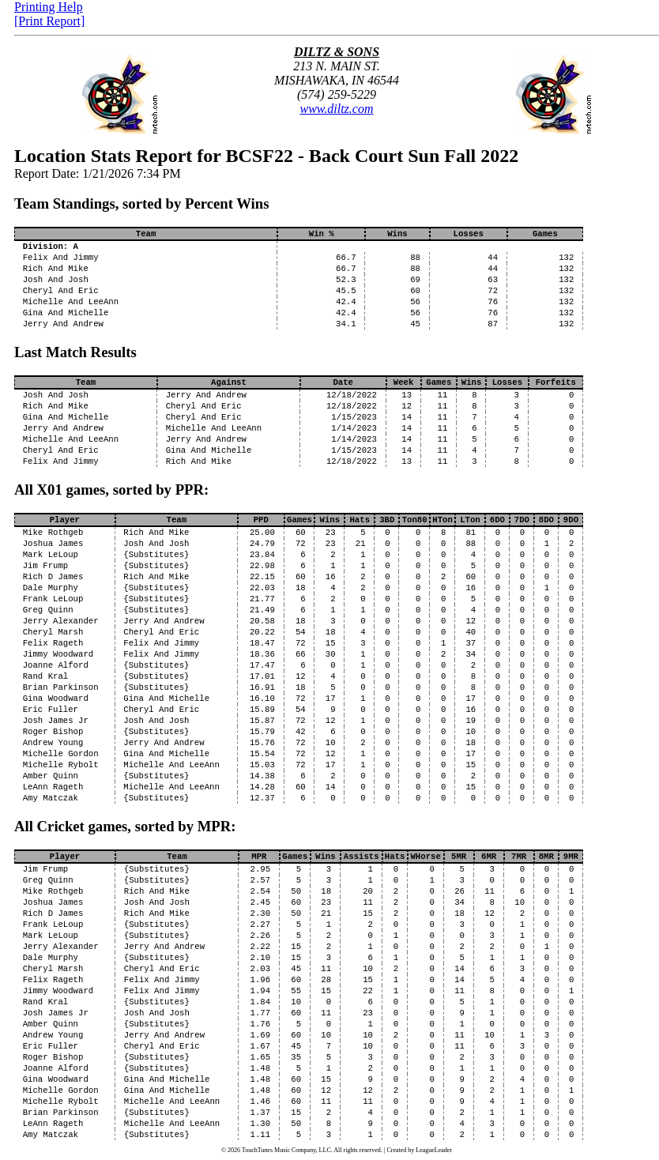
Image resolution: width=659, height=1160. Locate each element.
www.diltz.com (336, 108)
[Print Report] (49, 21)
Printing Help (48, 6)
